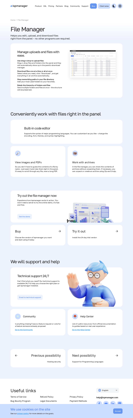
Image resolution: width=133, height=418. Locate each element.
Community (75, 6)
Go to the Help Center (81, 330)
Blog (66, 6)
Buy (93, 6)
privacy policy (23, 413)
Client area (104, 6)
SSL (45, 6)
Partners (59, 6)
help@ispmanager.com (107, 397)
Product (38, 6)
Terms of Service (18, 397)
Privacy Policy (76, 397)
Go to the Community (24, 330)
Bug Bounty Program (20, 401)
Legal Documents (48, 401)
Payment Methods (78, 401)
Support (85, 6)
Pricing (51, 6)
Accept (118, 411)
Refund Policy (46, 397)
